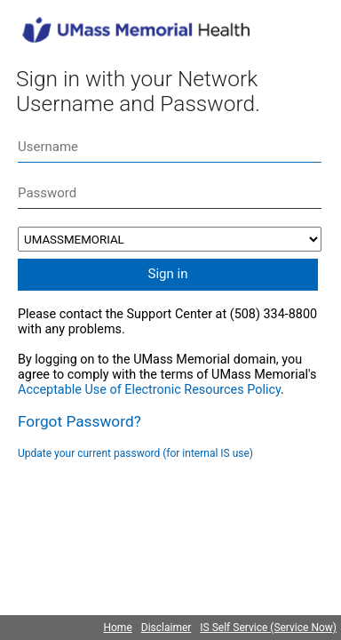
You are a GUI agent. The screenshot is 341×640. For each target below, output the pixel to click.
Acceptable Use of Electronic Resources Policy (149, 389)
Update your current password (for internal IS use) (135, 453)
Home (117, 627)
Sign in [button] (168, 274)
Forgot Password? (79, 421)
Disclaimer (166, 627)
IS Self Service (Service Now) (268, 627)
